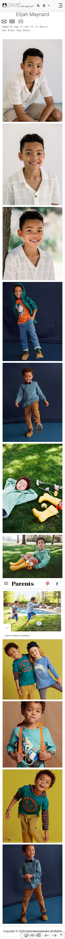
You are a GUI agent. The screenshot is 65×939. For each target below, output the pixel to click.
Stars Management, (37, 931)
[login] (48, 5)
